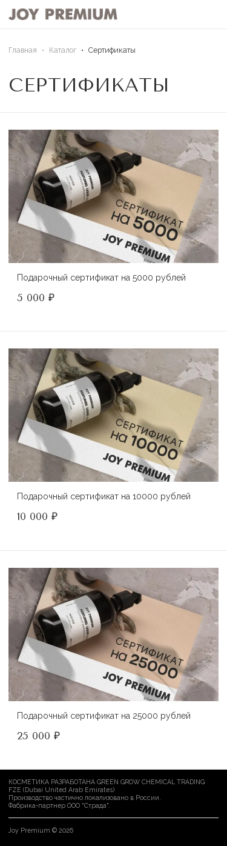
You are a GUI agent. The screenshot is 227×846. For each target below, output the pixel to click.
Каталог (62, 50)
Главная (22, 50)
